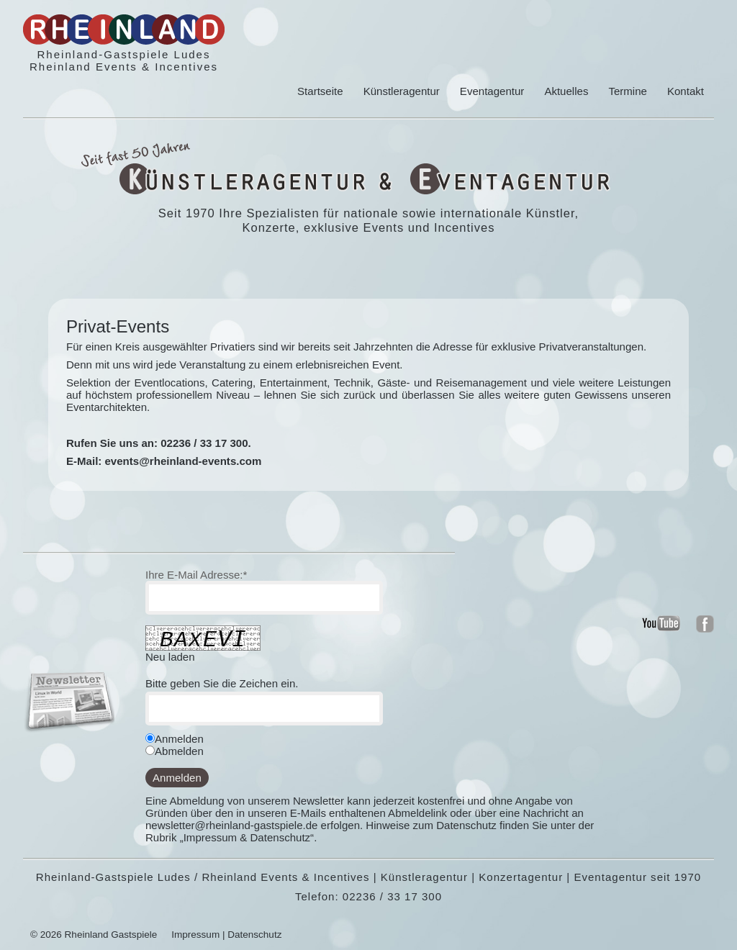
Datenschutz (254, 934)
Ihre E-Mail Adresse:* (196, 575)
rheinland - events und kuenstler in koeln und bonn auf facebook (705, 624)
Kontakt (685, 91)
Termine (627, 91)
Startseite (320, 91)
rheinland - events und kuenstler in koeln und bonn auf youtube (661, 623)
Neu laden (170, 657)
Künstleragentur (401, 91)
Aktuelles (566, 91)
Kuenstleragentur (242, 178)
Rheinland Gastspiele (111, 934)
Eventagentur (492, 91)
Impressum (195, 934)
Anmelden (177, 778)
